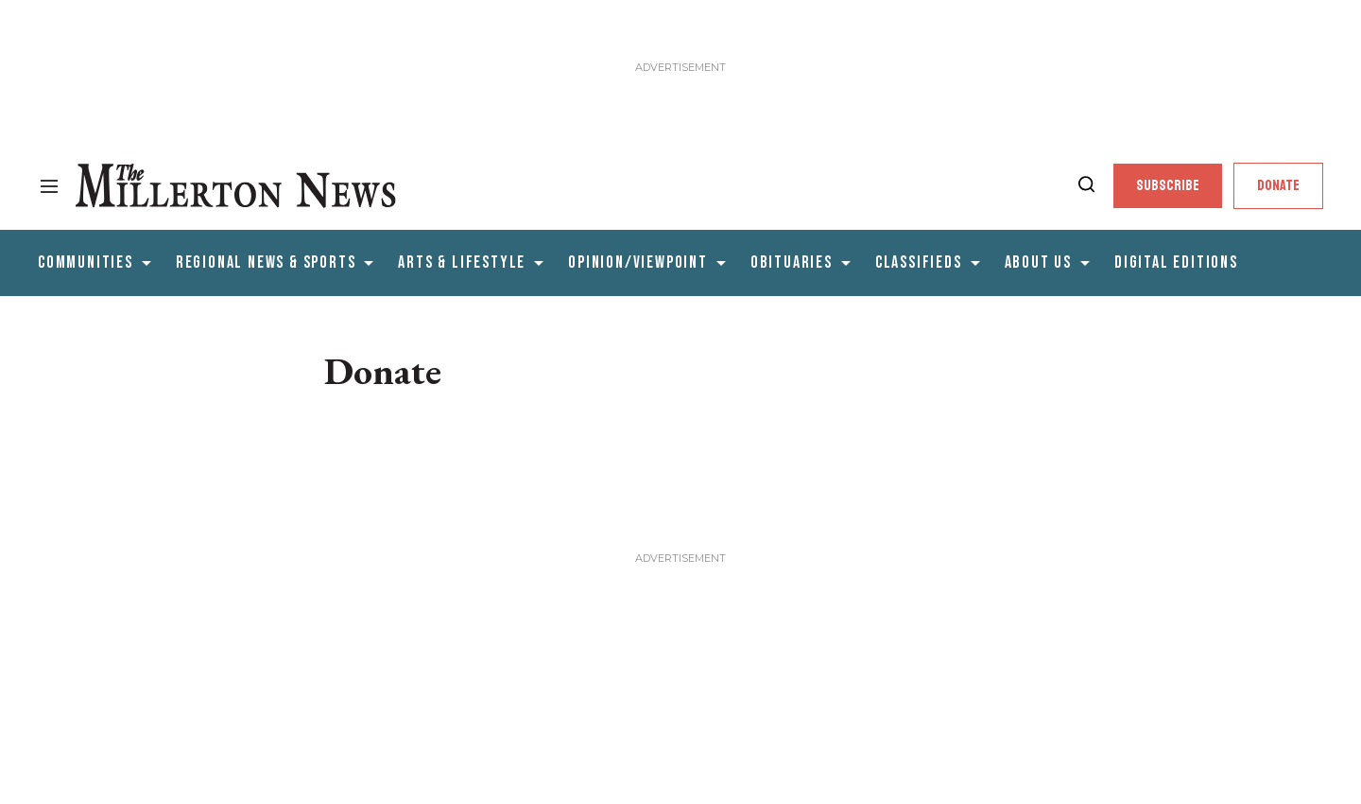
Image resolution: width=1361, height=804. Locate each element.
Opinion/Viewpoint (638, 262)
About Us (1038, 262)
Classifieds (918, 262)
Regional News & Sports (266, 262)
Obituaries (791, 262)
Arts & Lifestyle (461, 262)
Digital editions (1176, 262)
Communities (85, 262)
